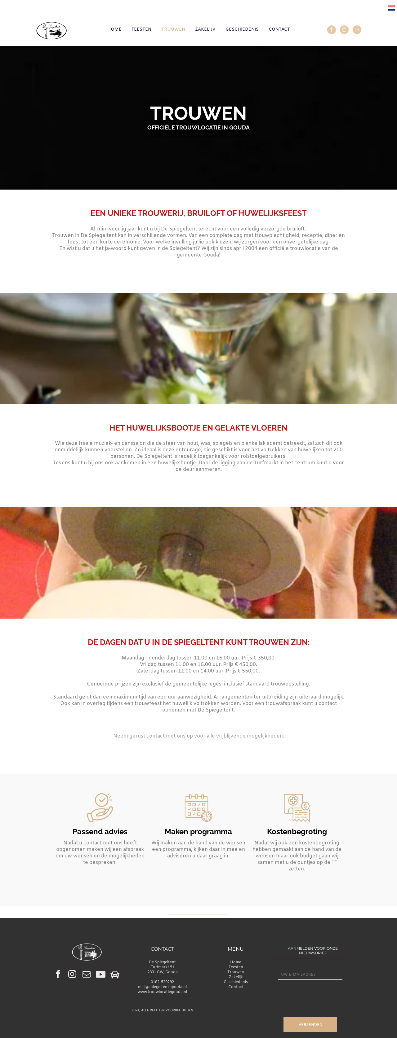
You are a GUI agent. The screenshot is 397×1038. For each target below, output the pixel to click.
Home (235, 962)
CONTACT (162, 949)
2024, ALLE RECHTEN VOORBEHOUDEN (162, 1011)
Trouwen (235, 972)
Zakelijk (236, 977)
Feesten (236, 967)
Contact (235, 987)
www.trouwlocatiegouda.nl (162, 992)
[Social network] (101, 975)
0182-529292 (162, 982)
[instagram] (344, 30)
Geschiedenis (236, 982)
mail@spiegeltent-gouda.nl (162, 987)
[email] (357, 30)
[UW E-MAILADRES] (310, 975)
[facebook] (331, 30)
